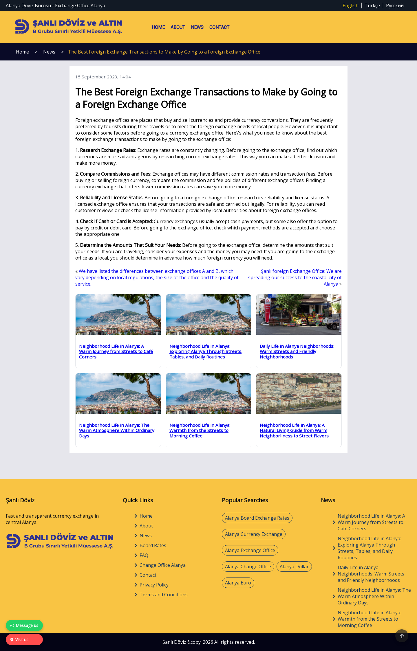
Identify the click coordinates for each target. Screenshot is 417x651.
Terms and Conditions (161, 594)
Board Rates (150, 545)
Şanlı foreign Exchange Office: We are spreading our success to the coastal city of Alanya (295, 277)
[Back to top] (401, 635)
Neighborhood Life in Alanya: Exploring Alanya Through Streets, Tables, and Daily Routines (366, 548)
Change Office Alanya (160, 565)
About (178, 27)
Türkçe (372, 5)
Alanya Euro (238, 583)
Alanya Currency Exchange (253, 534)
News (197, 27)
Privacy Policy (151, 585)
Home (158, 27)
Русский (395, 5)
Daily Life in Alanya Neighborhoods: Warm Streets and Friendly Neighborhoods (368, 573)
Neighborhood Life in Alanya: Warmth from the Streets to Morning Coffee (366, 618)
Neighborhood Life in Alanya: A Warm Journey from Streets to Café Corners (368, 522)
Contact (219, 27)
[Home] (60, 548)
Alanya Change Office (248, 566)
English (351, 5)
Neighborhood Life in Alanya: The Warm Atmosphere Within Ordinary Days (371, 596)
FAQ (141, 555)
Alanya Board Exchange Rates (257, 518)
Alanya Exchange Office (250, 550)
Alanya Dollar (294, 566)
